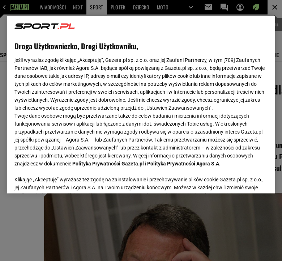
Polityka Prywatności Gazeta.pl (108, 164)
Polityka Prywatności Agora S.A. (184, 164)
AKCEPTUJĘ (243, 179)
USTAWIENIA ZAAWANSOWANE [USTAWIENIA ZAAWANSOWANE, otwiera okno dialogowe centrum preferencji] (61, 179)
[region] (141, 104)
